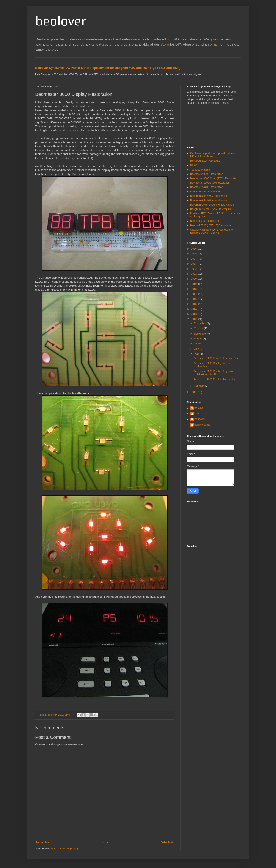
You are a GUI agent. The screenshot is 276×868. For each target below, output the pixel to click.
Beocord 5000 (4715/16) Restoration (211, 225)
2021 (194, 273)
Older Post (167, 842)
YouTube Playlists (200, 169)
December (200, 323)
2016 (194, 299)
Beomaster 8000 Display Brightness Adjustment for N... (214, 373)
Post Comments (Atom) (64, 848)
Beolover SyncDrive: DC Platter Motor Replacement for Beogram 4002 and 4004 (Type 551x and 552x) (107, 68)
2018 (194, 288)
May (197, 353)
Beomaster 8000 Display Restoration (214, 379)
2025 (194, 253)
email (214, 44)
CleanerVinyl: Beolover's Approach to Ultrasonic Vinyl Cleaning (211, 231)
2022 (194, 268)
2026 (194, 248)
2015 (194, 303)
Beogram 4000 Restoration (205, 191)
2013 (194, 314)
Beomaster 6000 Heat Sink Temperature (216, 358)
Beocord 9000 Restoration (205, 220)
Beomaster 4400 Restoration (206, 187)
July (196, 343)
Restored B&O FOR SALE (205, 160)
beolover (60, 20)
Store (164, 44)
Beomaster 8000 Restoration (206, 173)
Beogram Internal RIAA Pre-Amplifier (211, 209)
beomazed (200, 413)
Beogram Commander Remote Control (212, 204)
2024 (194, 258)
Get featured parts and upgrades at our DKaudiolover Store (212, 155)
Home (105, 842)
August (198, 338)
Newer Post (43, 842)
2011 (194, 392)
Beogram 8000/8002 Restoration (208, 195)
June (197, 348)
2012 (194, 319)
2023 (194, 263)
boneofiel (199, 419)
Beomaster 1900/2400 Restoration (210, 182)
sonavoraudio (202, 424)
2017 (194, 294)
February (199, 385)
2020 (194, 278)
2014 (194, 309)
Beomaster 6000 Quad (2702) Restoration (214, 178)
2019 (194, 283)
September (200, 333)
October (199, 328)
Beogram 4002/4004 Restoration (208, 200)
